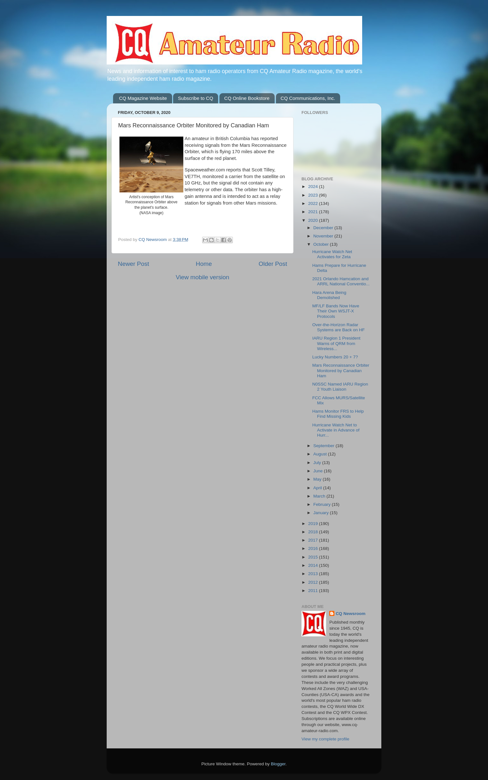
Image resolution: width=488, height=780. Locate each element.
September (324, 445)
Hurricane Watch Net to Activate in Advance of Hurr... (336, 430)
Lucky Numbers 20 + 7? (335, 357)
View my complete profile (325, 739)
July (317, 462)
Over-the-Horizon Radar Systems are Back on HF (338, 327)
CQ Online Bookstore (247, 98)
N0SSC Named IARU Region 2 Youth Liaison (340, 387)
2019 (313, 523)
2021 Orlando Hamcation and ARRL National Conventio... (341, 281)
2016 (313, 548)
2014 (313, 565)
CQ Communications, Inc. (308, 98)
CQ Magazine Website (143, 98)
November (323, 236)
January (321, 512)
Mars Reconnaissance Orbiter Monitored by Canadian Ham (341, 370)
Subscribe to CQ (195, 98)
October (321, 244)
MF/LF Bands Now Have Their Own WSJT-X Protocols (335, 311)
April (318, 487)
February (322, 504)
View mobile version (202, 277)
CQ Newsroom (350, 613)
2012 (313, 582)
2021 (313, 211)
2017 (313, 540)
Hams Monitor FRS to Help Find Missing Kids (338, 414)
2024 (313, 186)
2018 (313, 531)
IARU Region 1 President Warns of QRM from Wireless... (336, 343)
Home (204, 263)
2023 (313, 195)
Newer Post (133, 263)
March (319, 496)
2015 (313, 557)
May (318, 479)
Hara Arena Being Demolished (329, 295)
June (318, 471)
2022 (313, 203)
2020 (313, 220)
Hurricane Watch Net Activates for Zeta (332, 254)
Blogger (278, 763)
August (320, 454)
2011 (313, 590)
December (323, 227)
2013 (313, 573)
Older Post (273, 263)
